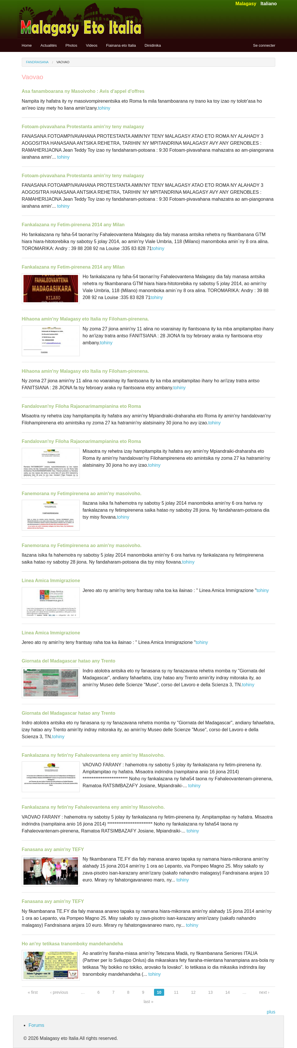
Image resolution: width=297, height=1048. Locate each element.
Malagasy (246, 3)
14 (227, 992)
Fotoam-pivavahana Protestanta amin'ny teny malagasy (83, 126)
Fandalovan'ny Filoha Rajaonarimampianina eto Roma (81, 406)
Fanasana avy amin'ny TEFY (53, 849)
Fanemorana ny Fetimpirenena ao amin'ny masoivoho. (82, 493)
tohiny (104, 108)
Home (27, 45)
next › (264, 992)
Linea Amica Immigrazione (51, 580)
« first (33, 992)
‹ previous (59, 992)
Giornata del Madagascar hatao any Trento (68, 660)
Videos (91, 45)
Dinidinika (152, 45)
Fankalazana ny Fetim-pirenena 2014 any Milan (73, 224)
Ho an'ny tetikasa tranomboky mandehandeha (72, 943)
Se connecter (264, 45)
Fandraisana (37, 62)
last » (148, 1001)
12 (193, 992)
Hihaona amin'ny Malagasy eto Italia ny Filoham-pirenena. (85, 318)
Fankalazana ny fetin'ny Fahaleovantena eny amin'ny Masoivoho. (93, 755)
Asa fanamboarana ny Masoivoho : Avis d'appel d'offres (83, 91)
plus (271, 1011)
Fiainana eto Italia (121, 45)
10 (159, 992)
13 (210, 992)
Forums (36, 1025)
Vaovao (63, 62)
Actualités (48, 45)
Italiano (268, 3)
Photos (71, 45)
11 (176, 992)
